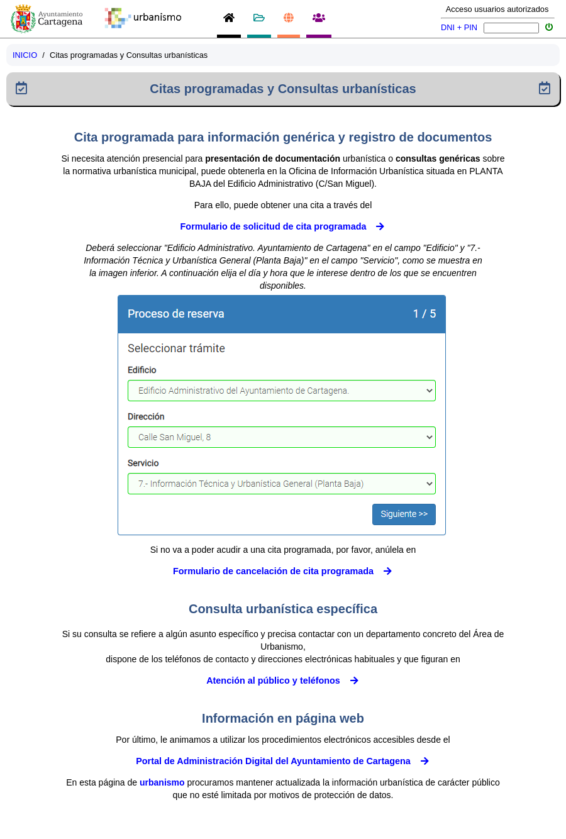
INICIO (25, 55)
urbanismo (162, 782)
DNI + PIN (459, 27)
